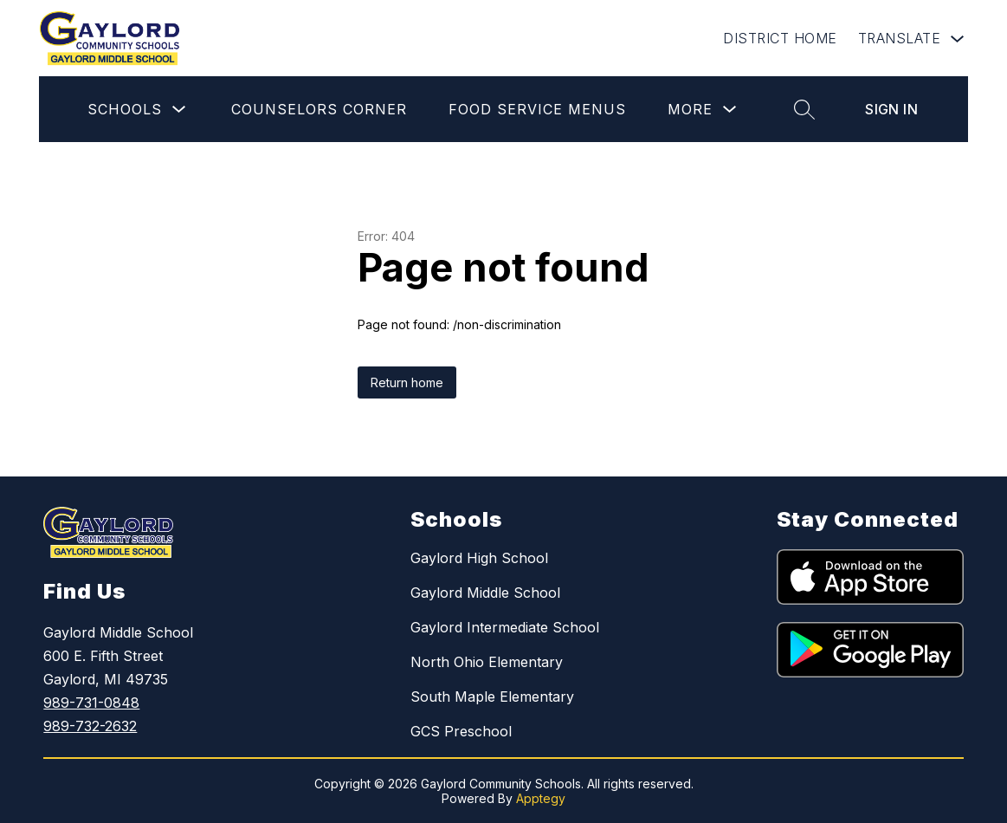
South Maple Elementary (492, 696)
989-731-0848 (91, 702)
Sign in (891, 109)
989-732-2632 (90, 726)
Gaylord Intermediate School (504, 627)
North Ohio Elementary (486, 662)
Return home (407, 382)
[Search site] (804, 109)
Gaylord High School (479, 558)
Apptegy (540, 798)
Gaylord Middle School (485, 592)
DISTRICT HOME (780, 38)
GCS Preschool (461, 731)
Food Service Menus (537, 109)
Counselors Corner (319, 109)
